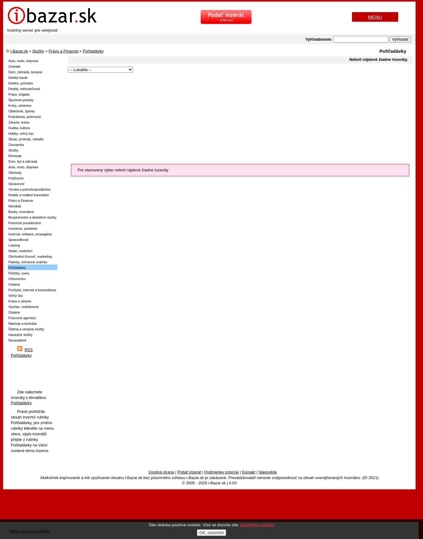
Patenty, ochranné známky (27, 262)
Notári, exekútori (20, 251)
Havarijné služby (20, 335)
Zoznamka (16, 145)
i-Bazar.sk (19, 51)
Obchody (15, 172)
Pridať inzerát (189, 472)
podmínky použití (257, 525)
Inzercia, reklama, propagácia (30, 234)
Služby (38, 51)
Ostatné (14, 284)
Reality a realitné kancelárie (28, 195)
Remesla (14, 156)
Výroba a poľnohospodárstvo (29, 189)
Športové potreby (20, 100)
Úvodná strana (161, 472)
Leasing (14, 245)
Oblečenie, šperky (21, 111)
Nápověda (268, 472)
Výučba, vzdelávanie (23, 307)
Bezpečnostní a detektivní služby (32, 217)
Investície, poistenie (23, 228)
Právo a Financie (63, 51)
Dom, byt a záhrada (22, 161)
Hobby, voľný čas (20, 133)
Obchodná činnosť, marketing (30, 256)
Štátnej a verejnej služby (26, 329)
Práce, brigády (19, 94)
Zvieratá (14, 66)
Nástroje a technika (22, 323)
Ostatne (14, 312)
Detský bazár (18, 77)
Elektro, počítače (20, 83)
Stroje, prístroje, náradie (26, 139)
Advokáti (14, 206)
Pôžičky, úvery (18, 273)
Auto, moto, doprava (23, 61)
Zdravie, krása (18, 122)
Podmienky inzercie (221, 472)
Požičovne (16, 178)
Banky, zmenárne (21, 212)
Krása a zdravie (19, 301)
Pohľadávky (93, 51)
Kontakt (248, 472)
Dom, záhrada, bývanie (25, 72)
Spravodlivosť (18, 240)
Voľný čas (15, 295)
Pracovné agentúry (22, 318)
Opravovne (16, 184)
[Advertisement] (237, 117)
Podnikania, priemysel (24, 117)
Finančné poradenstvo (24, 223)
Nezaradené (17, 340)
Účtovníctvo (17, 279)
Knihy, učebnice (19, 105)
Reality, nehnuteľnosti (24, 89)
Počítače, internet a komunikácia (32, 290)
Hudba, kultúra (19, 128)
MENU (375, 17)
